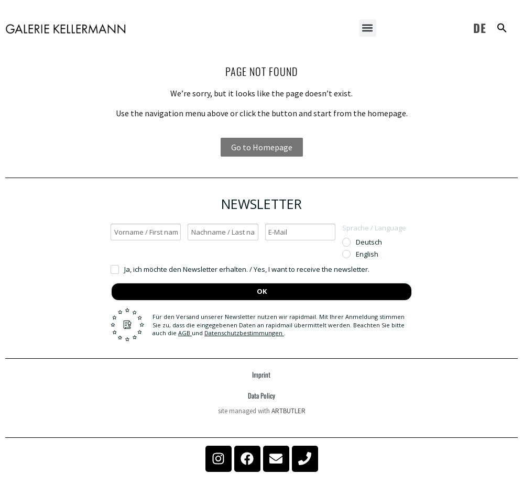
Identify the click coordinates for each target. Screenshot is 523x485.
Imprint (261, 374)
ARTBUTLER (288, 410)
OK (262, 291)
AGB (185, 333)
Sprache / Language (374, 228)
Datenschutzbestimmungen (244, 333)
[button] (367, 28)
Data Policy (261, 395)
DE (479, 27)
